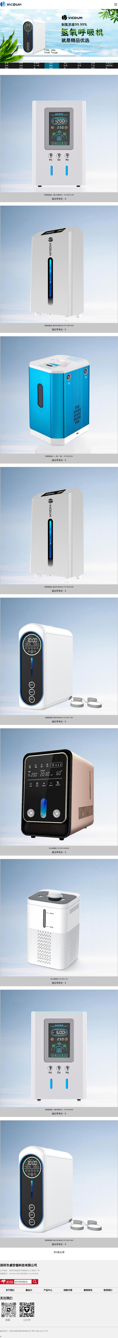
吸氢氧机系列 (51, 65)
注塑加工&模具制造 (109, 65)
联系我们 (108, 1290)
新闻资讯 (88, 1290)
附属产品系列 (93, 65)
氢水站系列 (65, 65)
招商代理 (68, 1290)
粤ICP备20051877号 (40, 1331)
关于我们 (10, 1290)
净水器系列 (79, 65)
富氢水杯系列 (6, 65)
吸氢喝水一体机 (36, 65)
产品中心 (48, 1290)
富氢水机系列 (21, 65)
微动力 (29, 1290)
